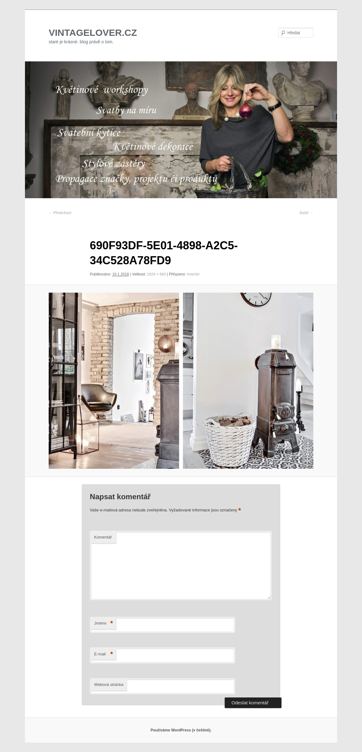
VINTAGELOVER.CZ (93, 32)
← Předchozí (60, 213)
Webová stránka (109, 684)
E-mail (103, 654)
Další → (306, 213)
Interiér (193, 274)
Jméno (103, 623)
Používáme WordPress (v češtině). (180, 730)
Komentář (103, 537)
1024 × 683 (156, 274)
